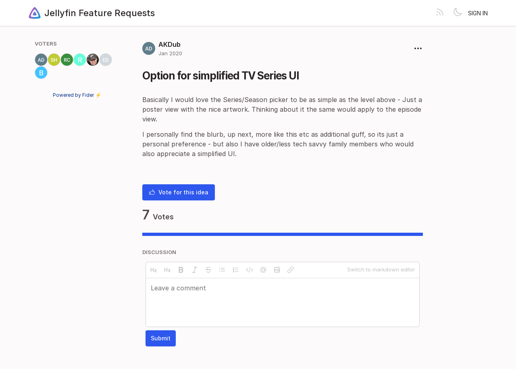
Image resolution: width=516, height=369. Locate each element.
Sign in (478, 13)
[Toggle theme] (457, 13)
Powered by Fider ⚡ (77, 95)
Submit (161, 338)
